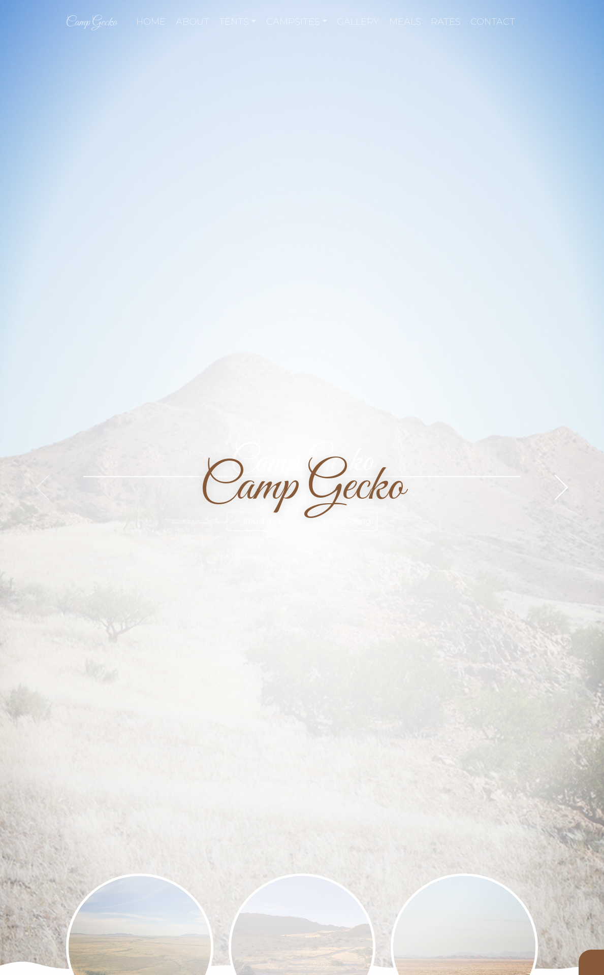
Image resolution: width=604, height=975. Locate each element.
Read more (260, 521)
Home (151, 21)
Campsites (297, 21)
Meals (405, 21)
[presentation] (42, 487)
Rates (446, 21)
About (192, 21)
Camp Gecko (91, 22)
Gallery (358, 21)
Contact (492, 21)
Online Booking (336, 521)
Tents (238, 21)
